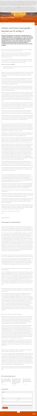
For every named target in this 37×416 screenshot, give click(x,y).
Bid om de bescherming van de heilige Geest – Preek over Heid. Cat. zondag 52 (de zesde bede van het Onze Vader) (16, 381)
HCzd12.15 (3, 217)
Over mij (9, 21)
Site (2, 401)
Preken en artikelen (15, 21)
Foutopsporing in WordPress (28, 9)
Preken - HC (3, 23)
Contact (20, 21)
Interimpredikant (4, 21)
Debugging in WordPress (20, 3)
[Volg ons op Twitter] (35, 414)
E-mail (19, 398)
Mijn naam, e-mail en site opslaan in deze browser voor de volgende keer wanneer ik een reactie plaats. (17, 405)
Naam (3, 398)
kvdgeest (4, 33)
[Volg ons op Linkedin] (33, 414)
